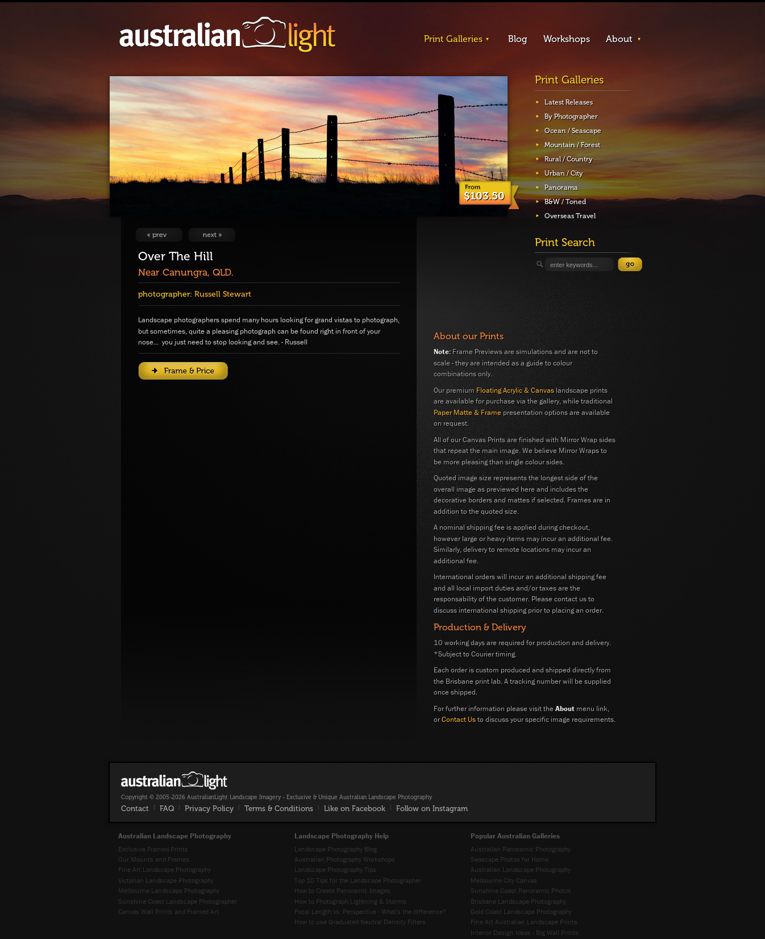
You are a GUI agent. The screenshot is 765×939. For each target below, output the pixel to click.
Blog (517, 39)
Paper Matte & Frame (467, 412)
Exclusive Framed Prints (153, 849)
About (619, 39)
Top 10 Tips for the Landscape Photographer (357, 880)
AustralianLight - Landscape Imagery (227, 34)
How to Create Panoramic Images (342, 890)
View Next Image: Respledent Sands (211, 235)
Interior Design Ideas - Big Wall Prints (525, 932)
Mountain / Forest (572, 145)
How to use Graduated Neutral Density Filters (360, 921)
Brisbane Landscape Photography (518, 901)
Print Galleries (453, 39)
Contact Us (459, 719)
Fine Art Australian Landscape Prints (524, 921)
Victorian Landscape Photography (166, 880)
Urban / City (563, 173)
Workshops (566, 39)
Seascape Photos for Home (509, 859)
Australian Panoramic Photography (521, 849)
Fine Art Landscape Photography (164, 869)
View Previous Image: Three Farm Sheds (158, 235)
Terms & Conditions (278, 808)
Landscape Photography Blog (335, 849)
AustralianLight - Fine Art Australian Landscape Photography (174, 780)
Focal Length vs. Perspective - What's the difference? (370, 911)
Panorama (561, 188)
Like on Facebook (354, 808)
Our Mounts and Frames (153, 859)
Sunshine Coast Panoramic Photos (521, 890)
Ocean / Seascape (572, 131)
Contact (135, 808)
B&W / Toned (565, 202)
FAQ (167, 808)
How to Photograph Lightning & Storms (350, 901)
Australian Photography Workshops (344, 859)
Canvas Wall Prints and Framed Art (168, 911)
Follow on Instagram (432, 808)
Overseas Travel (570, 216)
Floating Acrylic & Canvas (515, 390)
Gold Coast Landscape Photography (521, 911)
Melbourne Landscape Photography (168, 890)
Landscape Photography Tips (335, 869)
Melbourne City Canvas (504, 880)
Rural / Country (568, 159)
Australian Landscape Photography (521, 869)
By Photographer (571, 117)
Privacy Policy (209, 808)
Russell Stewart (222, 294)
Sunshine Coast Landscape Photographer (177, 901)
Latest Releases (568, 102)
